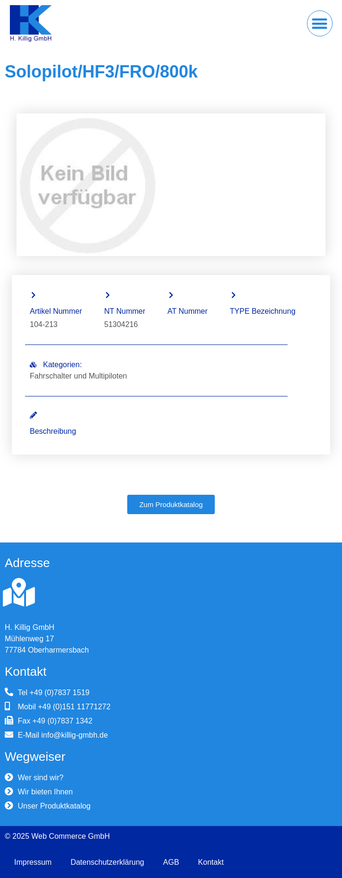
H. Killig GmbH (29, 627)
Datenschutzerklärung (107, 862)
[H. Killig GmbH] (19, 592)
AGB (171, 862)
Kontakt (211, 862)
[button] (320, 23)
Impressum (33, 862)
